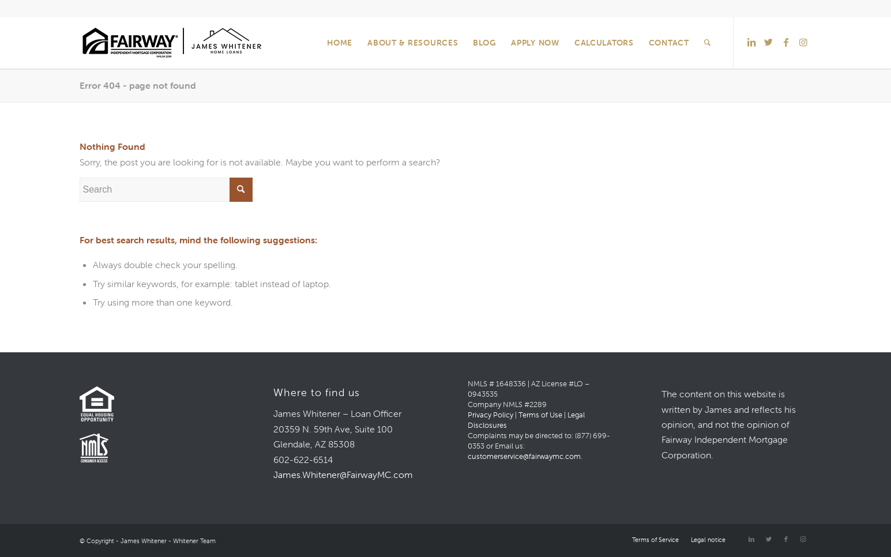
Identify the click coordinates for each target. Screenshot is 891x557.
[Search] (708, 43)
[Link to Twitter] (768, 42)
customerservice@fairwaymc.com (524, 456)
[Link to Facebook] (786, 42)
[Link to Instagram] (803, 42)
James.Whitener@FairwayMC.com (343, 474)
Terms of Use (540, 415)
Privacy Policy (490, 415)
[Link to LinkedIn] (751, 42)
